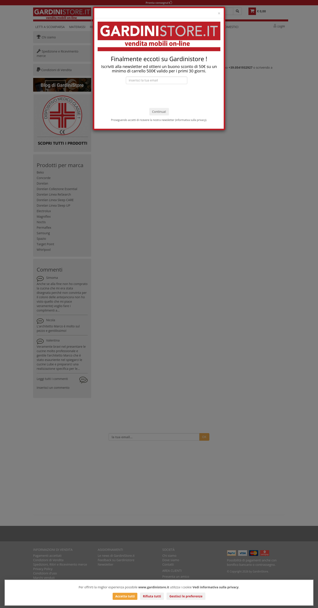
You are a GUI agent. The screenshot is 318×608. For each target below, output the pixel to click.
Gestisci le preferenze (186, 596)
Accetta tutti (125, 596)
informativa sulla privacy (191, 120)
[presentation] (159, 96)
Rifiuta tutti (152, 596)
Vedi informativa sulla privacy (216, 587)
